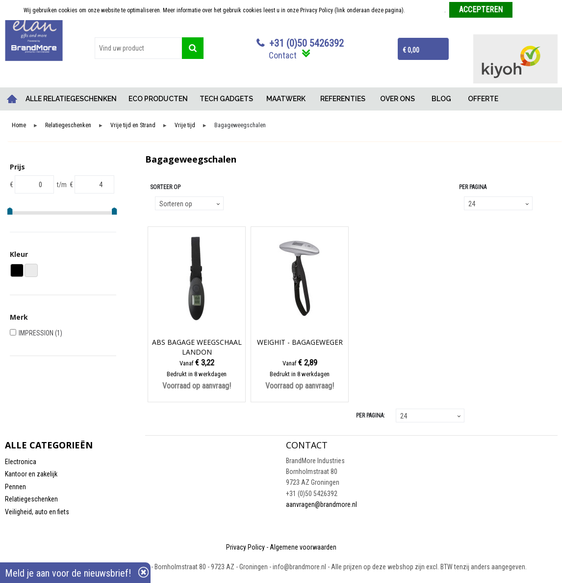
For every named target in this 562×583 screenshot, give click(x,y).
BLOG (441, 99)
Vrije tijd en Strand (132, 125)
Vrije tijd (185, 125)
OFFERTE (483, 99)
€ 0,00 (411, 50)
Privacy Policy (245, 547)
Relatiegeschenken (68, 125)
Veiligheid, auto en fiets (37, 512)
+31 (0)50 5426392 (306, 43)
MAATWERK (286, 99)
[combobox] (138, 48)
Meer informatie (425, 10)
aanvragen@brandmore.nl (321, 504)
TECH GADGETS (226, 99)
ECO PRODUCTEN (158, 99)
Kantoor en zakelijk (31, 474)
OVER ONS (397, 99)
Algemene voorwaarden (303, 547)
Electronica (20, 462)
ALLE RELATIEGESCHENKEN (71, 99)
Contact (283, 55)
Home (12, 99)
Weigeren (527, 10)
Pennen (15, 487)
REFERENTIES (342, 99)
